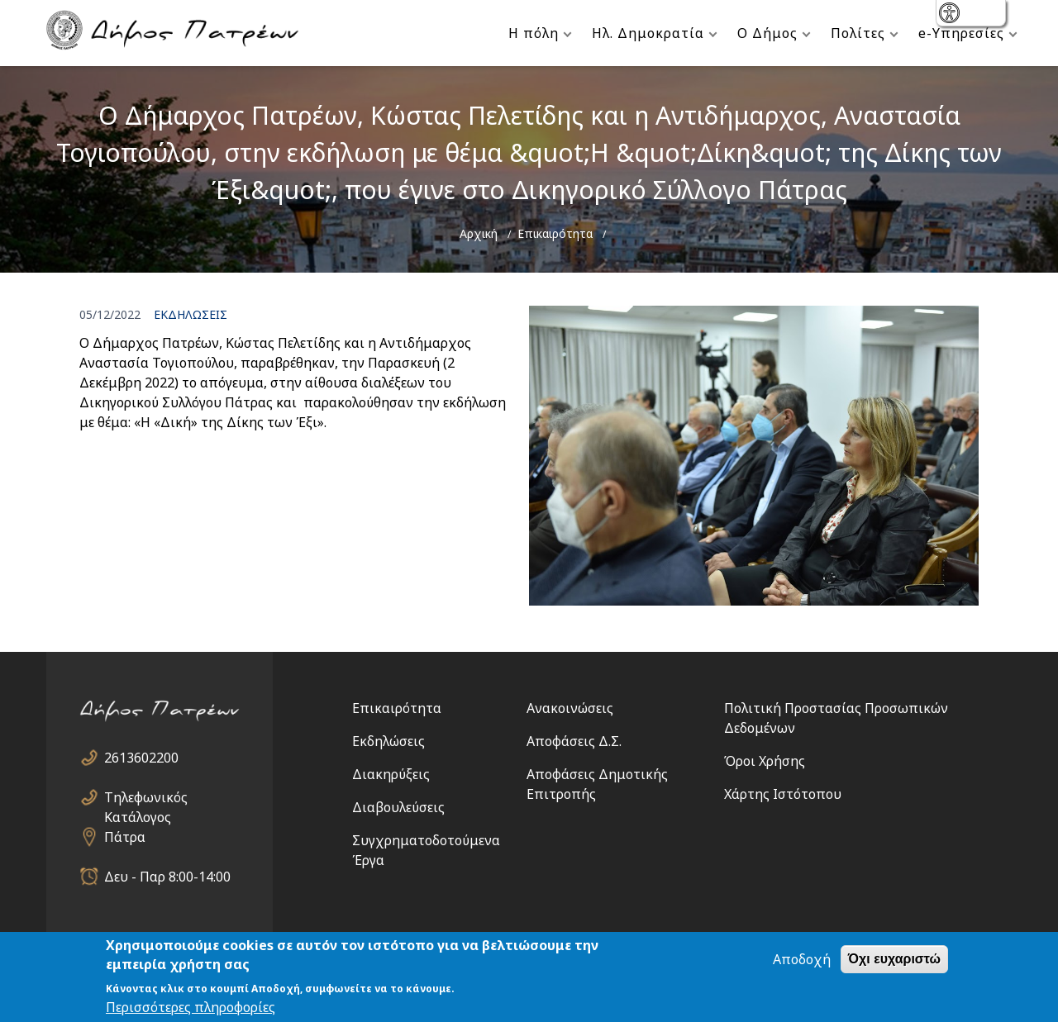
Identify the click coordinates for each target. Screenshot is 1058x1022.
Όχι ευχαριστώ (894, 959)
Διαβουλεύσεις (398, 807)
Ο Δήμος (767, 33)
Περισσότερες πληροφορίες (190, 1007)
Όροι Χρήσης (764, 761)
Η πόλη (533, 33)
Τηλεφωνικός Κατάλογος (146, 797)
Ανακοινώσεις (570, 708)
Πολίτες (858, 33)
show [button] (951, 14)
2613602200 (141, 758)
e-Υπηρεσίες (961, 33)
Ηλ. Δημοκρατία (648, 33)
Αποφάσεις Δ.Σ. (574, 741)
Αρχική (479, 233)
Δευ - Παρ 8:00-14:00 (167, 877)
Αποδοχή (802, 959)
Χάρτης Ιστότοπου (782, 794)
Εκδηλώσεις (388, 741)
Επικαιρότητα (555, 233)
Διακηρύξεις (391, 774)
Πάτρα (124, 837)
